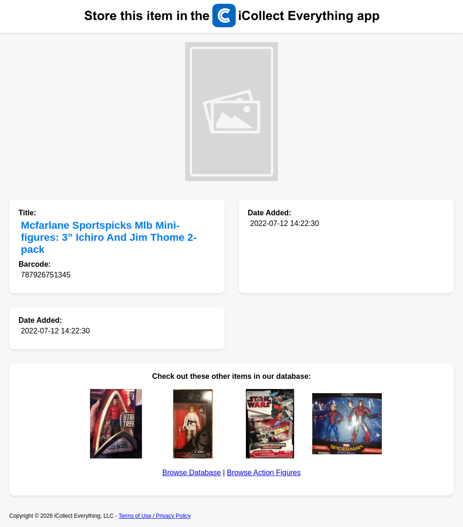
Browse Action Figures (264, 473)
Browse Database (191, 473)
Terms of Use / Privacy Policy (154, 516)
